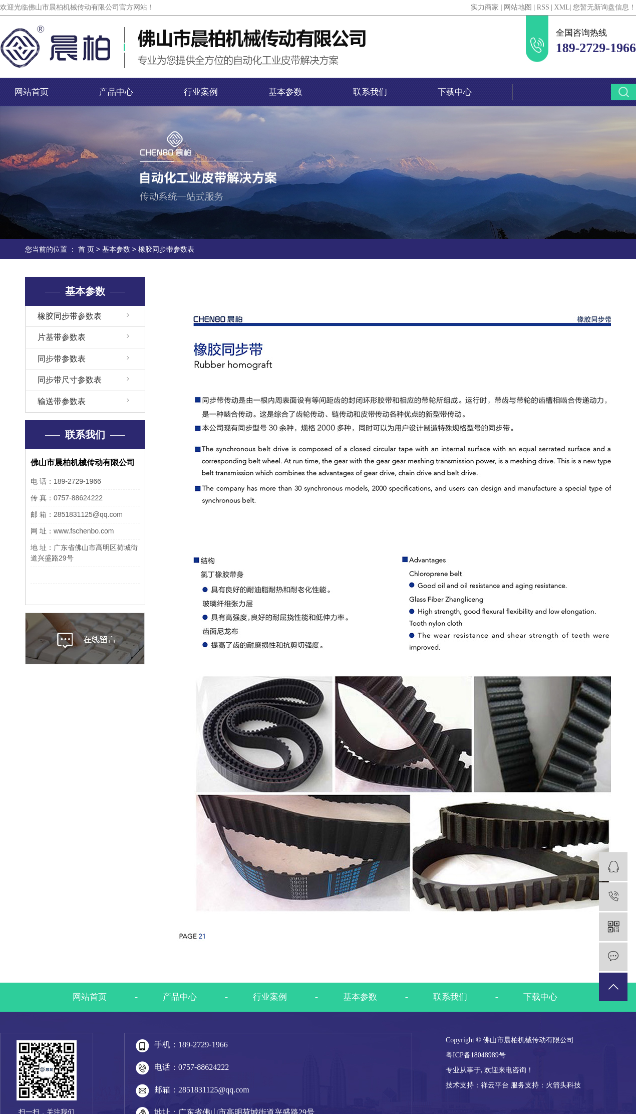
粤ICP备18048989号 (476, 1055)
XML (562, 7)
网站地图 (518, 7)
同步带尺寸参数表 (70, 380)
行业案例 (201, 92)
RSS (543, 7)
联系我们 (370, 92)
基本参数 (285, 92)
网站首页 (32, 92)
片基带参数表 (62, 337)
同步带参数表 (62, 358)
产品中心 (116, 92)
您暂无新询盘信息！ (604, 7)
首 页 (86, 249)
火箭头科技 (563, 1085)
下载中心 (455, 92)
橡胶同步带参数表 (70, 316)
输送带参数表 (62, 401)
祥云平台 (495, 1085)
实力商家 (485, 7)
